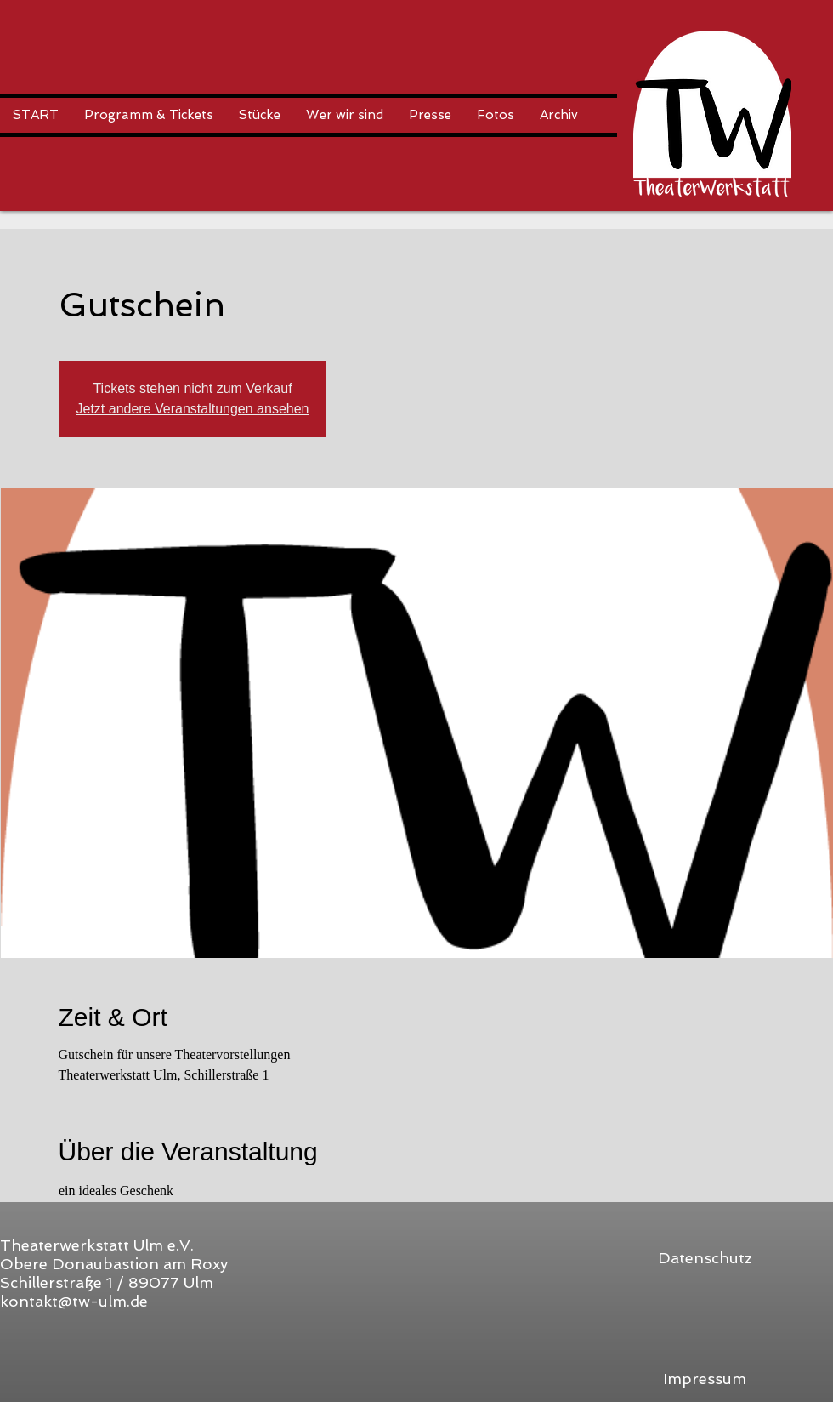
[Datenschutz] (704, 1257)
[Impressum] (704, 1378)
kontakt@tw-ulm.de (74, 1301)
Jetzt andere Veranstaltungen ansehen (192, 409)
